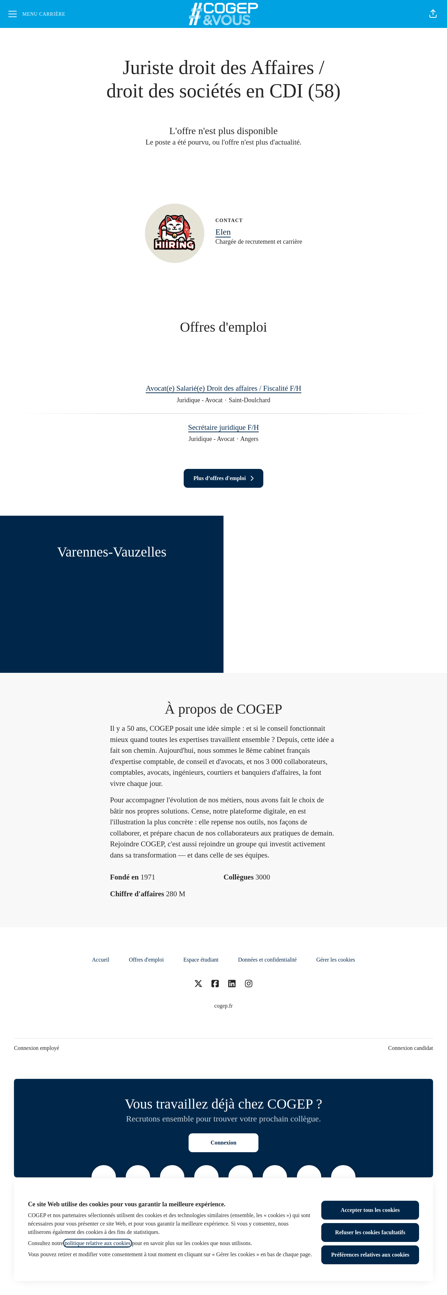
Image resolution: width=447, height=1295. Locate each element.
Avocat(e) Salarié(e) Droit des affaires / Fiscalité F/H (223, 388)
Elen (223, 231)
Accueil (100, 960)
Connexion (223, 1143)
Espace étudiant (201, 960)
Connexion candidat (410, 1048)
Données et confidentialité (267, 960)
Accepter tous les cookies (370, 1210)
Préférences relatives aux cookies (370, 1255)
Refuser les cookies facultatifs (370, 1232)
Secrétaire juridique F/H (223, 427)
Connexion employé (36, 1048)
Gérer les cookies (335, 960)
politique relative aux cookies (98, 1243)
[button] (433, 14)
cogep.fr (223, 1006)
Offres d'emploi (146, 960)
